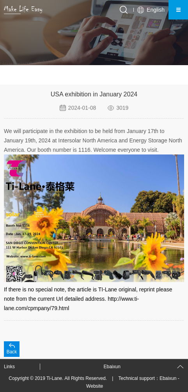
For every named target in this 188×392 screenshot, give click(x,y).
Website (94, 386)
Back (12, 352)
